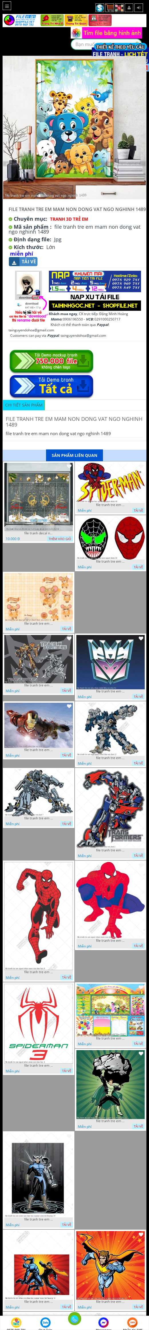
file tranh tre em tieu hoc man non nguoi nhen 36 (110, 562)
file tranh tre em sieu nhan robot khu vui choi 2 (110, 850)
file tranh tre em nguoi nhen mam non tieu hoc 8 (38, 972)
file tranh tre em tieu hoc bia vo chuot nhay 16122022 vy (38, 624)
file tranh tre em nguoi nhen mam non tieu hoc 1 (38, 1066)
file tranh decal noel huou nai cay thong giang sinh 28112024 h (38, 533)
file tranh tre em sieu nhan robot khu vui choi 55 (38, 685)
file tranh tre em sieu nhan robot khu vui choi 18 (38, 750)
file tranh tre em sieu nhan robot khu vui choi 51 (110, 691)
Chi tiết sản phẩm (24, 405)
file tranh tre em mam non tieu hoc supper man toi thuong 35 (110, 1121)
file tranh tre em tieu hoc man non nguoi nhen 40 (110, 505)
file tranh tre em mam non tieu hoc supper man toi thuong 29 (38, 1219)
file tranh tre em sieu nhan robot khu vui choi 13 (110, 758)
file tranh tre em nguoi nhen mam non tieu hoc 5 (110, 941)
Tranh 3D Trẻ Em (69, 219)
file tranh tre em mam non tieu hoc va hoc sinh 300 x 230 (110, 1038)
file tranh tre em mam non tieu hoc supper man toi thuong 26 (38, 1302)
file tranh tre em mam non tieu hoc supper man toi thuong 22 (110, 1302)
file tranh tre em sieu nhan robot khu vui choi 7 (38, 818)
